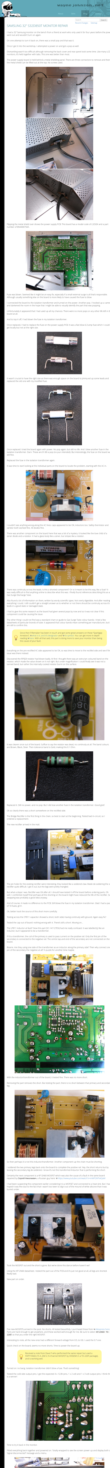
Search (103, 20)
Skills (73, 13)
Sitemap (94, 23)
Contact (5, 15)
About (60, 13)
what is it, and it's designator (45, 635)
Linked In (2, 15)
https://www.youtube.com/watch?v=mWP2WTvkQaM (81, 1178)
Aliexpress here (103, 1329)
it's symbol (69, 635)
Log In (101, 2)
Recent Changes (81, 23)
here (32, 638)
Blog (85, 13)
